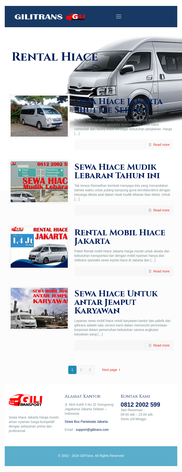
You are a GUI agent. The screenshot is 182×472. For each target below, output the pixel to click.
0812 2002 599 (140, 404)
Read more (161, 145)
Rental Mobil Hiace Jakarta (119, 237)
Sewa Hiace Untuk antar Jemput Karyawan (116, 302)
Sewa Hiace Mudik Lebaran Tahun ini (117, 171)
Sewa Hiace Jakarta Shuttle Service (118, 106)
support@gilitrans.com (92, 430)
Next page (112, 370)
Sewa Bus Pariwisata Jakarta (86, 421)
